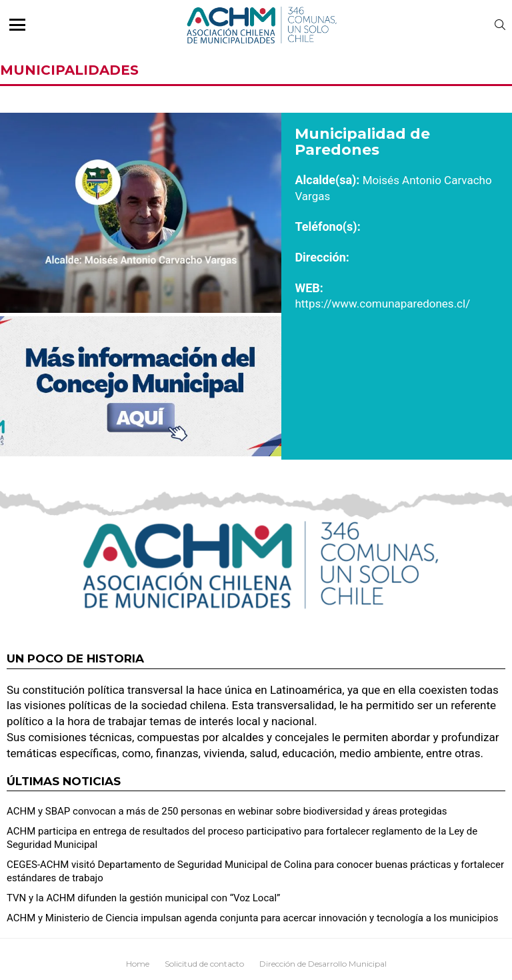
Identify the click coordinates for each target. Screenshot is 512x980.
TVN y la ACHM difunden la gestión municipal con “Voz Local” (143, 898)
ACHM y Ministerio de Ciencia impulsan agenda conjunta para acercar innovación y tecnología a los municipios (252, 918)
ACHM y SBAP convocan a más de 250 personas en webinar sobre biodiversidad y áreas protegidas (227, 811)
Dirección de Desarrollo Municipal (323, 964)
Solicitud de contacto (204, 964)
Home (137, 964)
